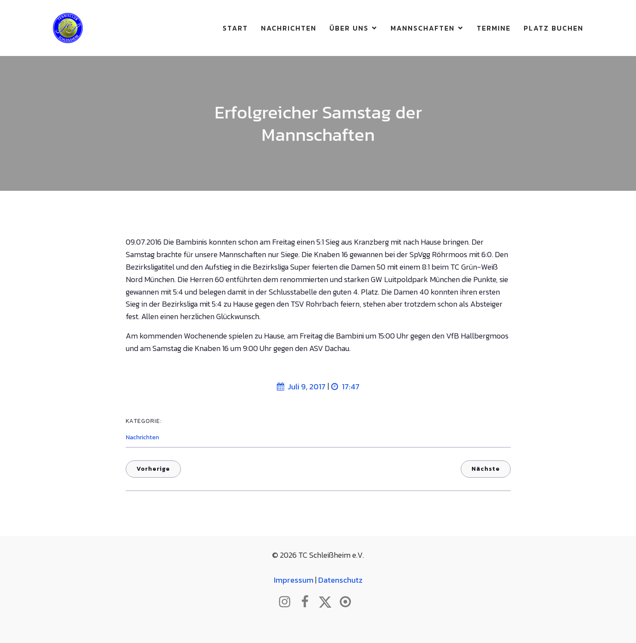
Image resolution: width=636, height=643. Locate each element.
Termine (494, 28)
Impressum (293, 580)
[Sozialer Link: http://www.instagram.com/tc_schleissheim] (288, 602)
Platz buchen (553, 28)
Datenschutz (340, 580)
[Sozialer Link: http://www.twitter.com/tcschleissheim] (328, 602)
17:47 (345, 386)
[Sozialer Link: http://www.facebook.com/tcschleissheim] (308, 602)
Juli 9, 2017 (301, 386)
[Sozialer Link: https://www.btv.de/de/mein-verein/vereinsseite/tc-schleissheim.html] (348, 602)
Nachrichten (288, 28)
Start (235, 28)
